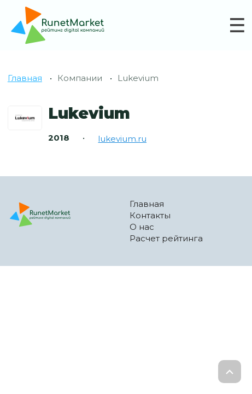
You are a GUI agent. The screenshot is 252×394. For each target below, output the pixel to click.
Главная (25, 78)
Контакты (150, 215)
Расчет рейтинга (166, 238)
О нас (142, 227)
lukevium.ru (122, 139)
